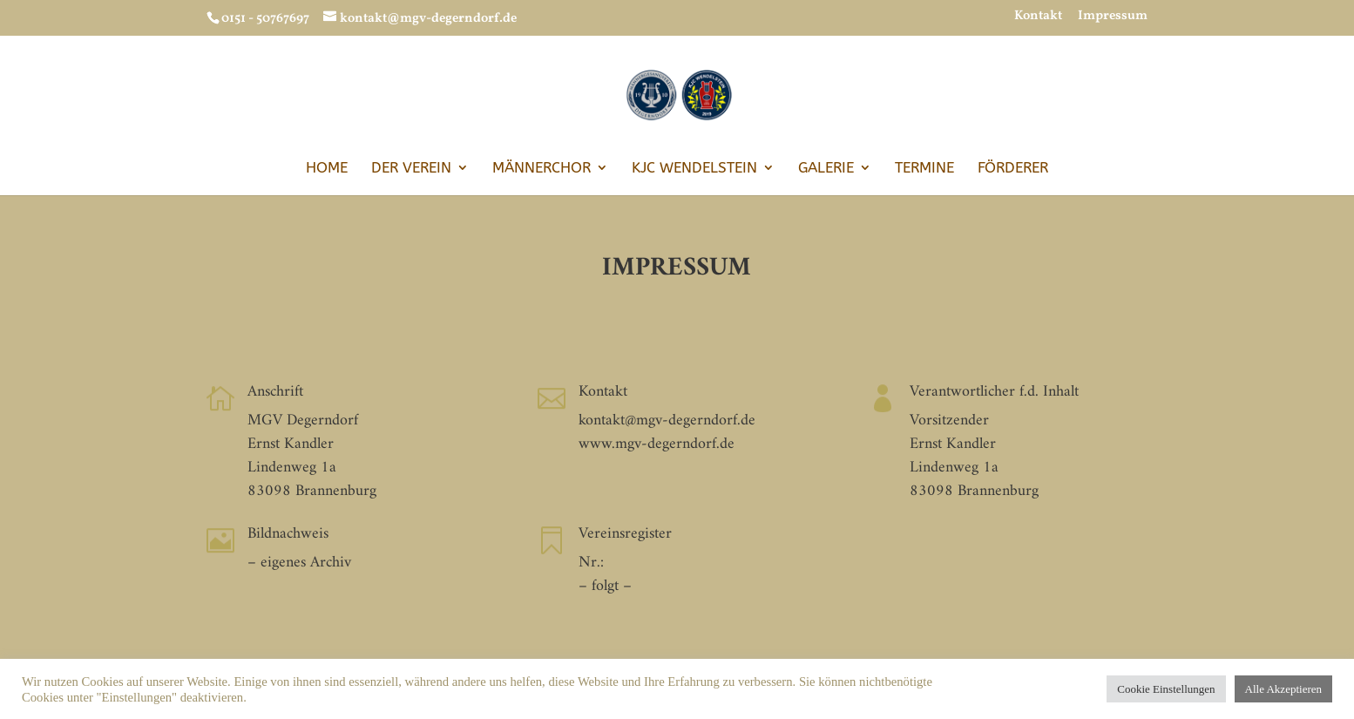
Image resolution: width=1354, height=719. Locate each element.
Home (327, 168)
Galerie (826, 168)
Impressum (1113, 17)
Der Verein (411, 168)
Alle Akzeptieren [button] (1283, 688)
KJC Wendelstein (694, 168)
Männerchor (541, 168)
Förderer (1013, 168)
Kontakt (1038, 17)
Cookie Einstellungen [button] (1166, 688)
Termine (924, 168)
